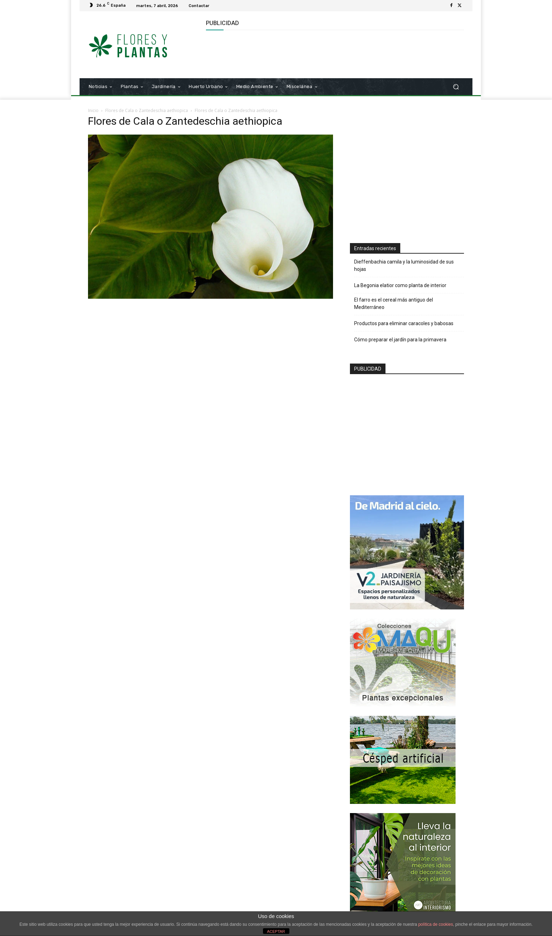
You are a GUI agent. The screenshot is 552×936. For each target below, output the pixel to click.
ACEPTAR (276, 931)
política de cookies (435, 924)
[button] (455, 87)
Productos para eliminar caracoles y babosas (403, 323)
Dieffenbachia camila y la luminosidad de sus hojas (404, 265)
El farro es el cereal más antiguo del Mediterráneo (393, 303)
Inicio (93, 110)
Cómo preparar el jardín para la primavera (400, 339)
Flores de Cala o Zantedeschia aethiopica (146, 110)
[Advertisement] (334, 53)
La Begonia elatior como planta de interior (400, 285)
